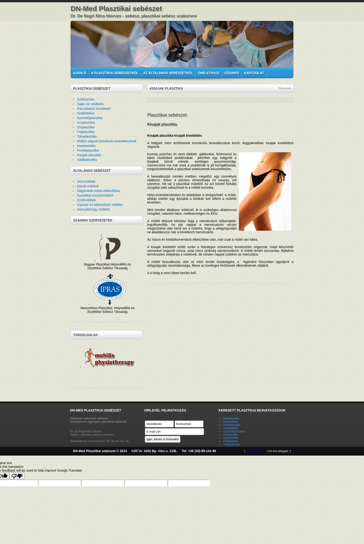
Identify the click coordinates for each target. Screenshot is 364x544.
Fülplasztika (85, 132)
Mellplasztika (231, 418)
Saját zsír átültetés (90, 104)
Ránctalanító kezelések (94, 108)
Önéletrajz (208, 73)
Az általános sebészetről (168, 73)
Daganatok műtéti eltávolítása (98, 191)
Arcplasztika (85, 122)
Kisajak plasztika (89, 155)
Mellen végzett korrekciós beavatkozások (106, 141)
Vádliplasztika (87, 160)
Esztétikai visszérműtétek (95, 195)
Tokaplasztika (87, 136)
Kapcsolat (254, 73)
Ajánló (79, 73)
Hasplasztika (86, 146)
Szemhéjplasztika (89, 118)
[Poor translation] (17, 475)
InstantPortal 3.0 (256, 451)
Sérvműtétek (86, 181)
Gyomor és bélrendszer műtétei (99, 205)
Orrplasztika (85, 127)
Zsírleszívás (85, 99)
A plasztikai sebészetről (114, 73)
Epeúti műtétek (88, 186)
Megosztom (285, 88)
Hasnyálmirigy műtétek (93, 209)
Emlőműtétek (86, 200)
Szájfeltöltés (85, 113)
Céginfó (231, 73)
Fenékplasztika (88, 150)
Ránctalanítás (231, 425)
